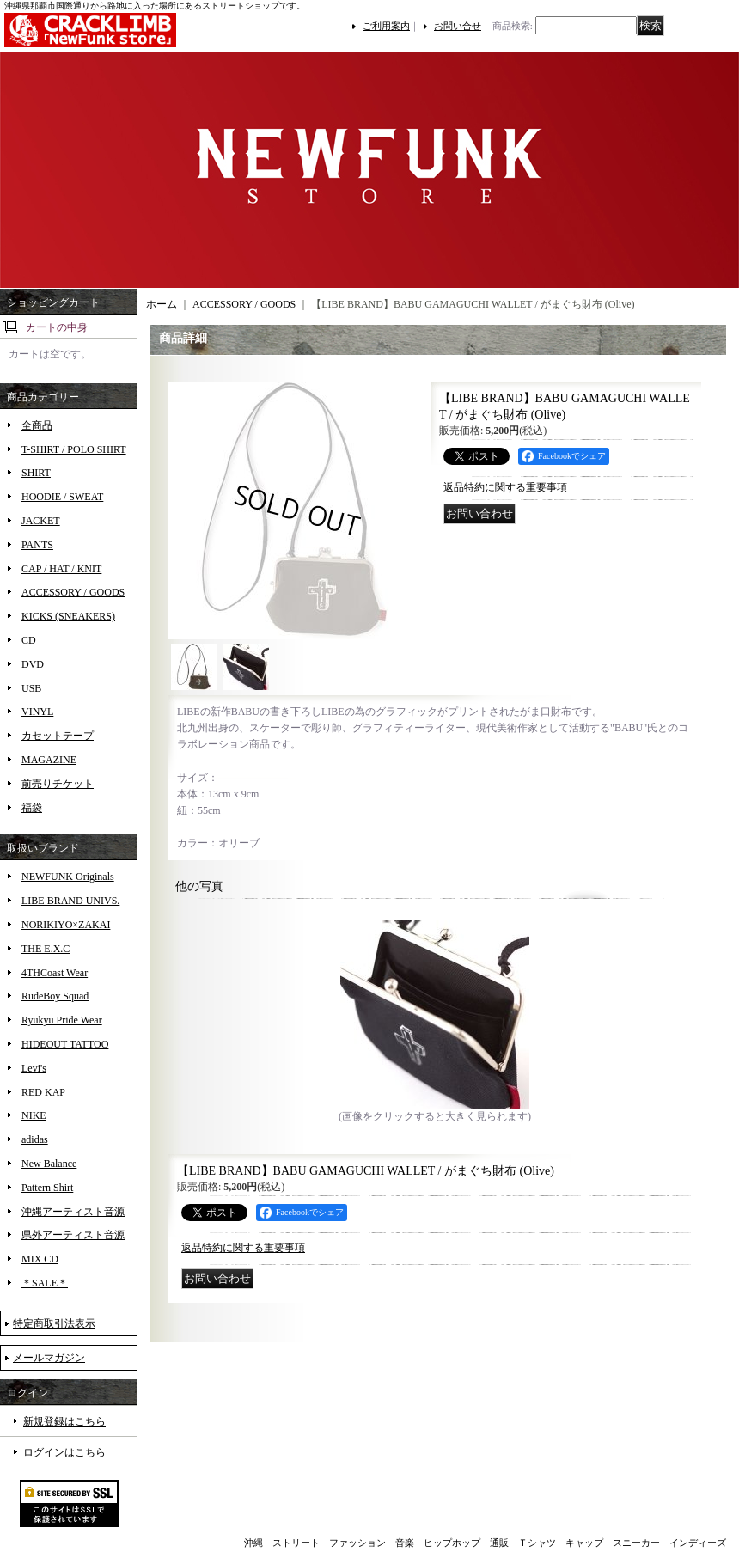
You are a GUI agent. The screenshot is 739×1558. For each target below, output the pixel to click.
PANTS (37, 545)
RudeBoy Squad (55, 996)
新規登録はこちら (64, 1421)
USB (31, 688)
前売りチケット (57, 784)
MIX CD (39, 1259)
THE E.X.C (45, 949)
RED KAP (43, 1092)
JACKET (40, 521)
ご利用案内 (386, 26)
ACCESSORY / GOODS (73, 592)
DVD (32, 664)
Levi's (33, 1068)
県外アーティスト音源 (73, 1235)
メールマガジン (49, 1358)
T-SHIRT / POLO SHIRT (73, 449)
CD (28, 640)
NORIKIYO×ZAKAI (65, 925)
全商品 (36, 425)
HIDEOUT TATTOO (64, 1044)
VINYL (37, 712)
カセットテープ (57, 736)
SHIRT (36, 473)
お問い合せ (457, 26)
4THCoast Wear (54, 973)
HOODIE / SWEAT (62, 497)
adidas (34, 1139)
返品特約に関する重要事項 (505, 487)
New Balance (48, 1164)
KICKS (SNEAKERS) (68, 616)
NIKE (33, 1115)
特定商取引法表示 (54, 1323)
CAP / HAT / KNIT (61, 569)
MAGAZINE (48, 760)
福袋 (31, 808)
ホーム (161, 304)
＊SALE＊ (44, 1283)
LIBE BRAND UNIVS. (70, 901)
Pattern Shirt (47, 1188)
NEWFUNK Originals (67, 877)
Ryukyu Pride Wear (61, 1020)
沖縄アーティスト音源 (73, 1212)
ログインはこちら (64, 1452)
